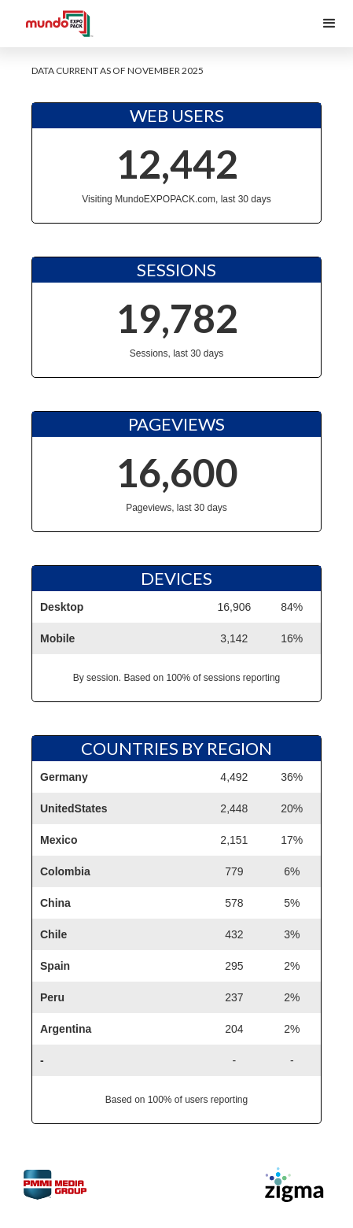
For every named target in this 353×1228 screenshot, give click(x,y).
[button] (329, 23)
